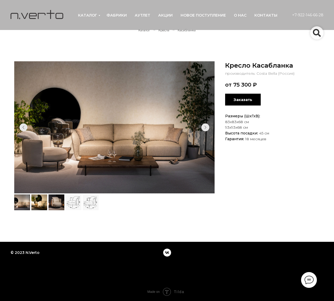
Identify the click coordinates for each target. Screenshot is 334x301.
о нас (240, 15)
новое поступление (203, 15)
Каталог (144, 30)
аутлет (142, 15)
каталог (87, 15)
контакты (265, 15)
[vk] (167, 253)
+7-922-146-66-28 (307, 15)
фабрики (117, 15)
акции (165, 15)
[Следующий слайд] (205, 127)
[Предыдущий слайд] (23, 127)
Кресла (163, 30)
